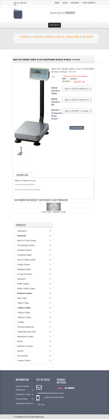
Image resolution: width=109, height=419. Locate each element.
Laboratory (22, 231)
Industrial (37, 37)
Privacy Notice (24, 399)
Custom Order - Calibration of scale (53, 212)
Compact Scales (24, 250)
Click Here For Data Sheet (24, 184)
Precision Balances (25, 327)
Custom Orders (24, 360)
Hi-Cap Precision (24, 274)
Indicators (21, 279)
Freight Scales (23, 264)
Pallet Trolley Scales (26, 288)
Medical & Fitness (25, 346)
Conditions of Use (24, 394)
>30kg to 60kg (23, 312)
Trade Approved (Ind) (26, 332)
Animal (20, 351)
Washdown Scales (25, 336)
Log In (64, 2)
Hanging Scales (24, 269)
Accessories (22, 356)
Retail (19, 341)
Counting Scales (24, 255)
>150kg (20, 322)
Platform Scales (53, 37)
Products (24, 37)
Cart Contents (89, 2)
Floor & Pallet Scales (26, 260)
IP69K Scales (23, 284)
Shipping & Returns (24, 403)
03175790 (87, 37)
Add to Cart (76, 128)
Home (57, 2)
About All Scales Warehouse (24, 388)
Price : (53, 77)
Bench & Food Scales (26, 240)
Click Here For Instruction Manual (27, 190)
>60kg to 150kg (24, 317)
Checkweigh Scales (25, 245)
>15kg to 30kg (72, 37)
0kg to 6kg (21, 298)
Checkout (75, 2)
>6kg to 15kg (23, 303)
